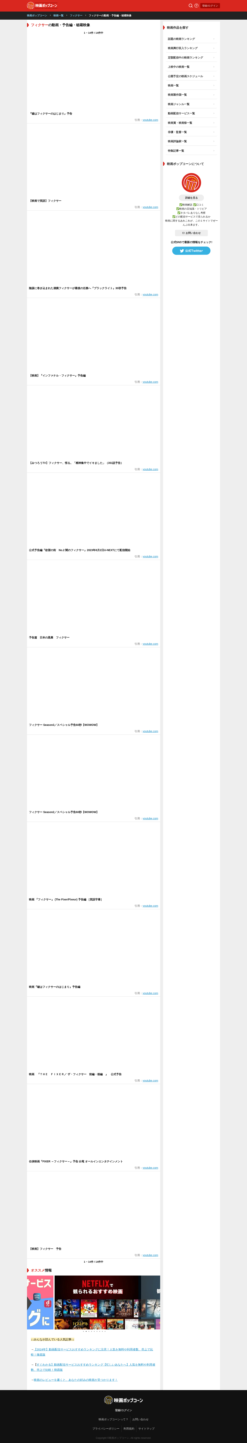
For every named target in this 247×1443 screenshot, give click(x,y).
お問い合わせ (191, 233)
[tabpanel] (93, 1302)
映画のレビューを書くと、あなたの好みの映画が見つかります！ (76, 1379)
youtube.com (150, 119)
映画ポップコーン (37, 15)
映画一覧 (58, 15)
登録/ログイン (210, 5)
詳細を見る (191, 197)
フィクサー (76, 15)
